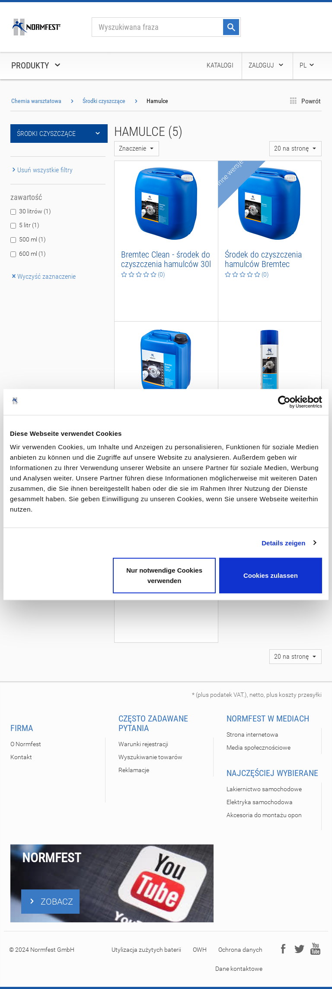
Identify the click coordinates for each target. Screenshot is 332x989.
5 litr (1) (29, 225)
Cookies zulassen (270, 575)
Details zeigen (283, 542)
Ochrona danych (240, 949)
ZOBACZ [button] (50, 901)
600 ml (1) (32, 253)
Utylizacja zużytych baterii (146, 949)
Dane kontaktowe (238, 968)
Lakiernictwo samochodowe (264, 789)
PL (307, 65)
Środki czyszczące (104, 100)
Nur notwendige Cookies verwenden (164, 575)
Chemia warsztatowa (36, 100)
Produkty (36, 65)
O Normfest (25, 744)
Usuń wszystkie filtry (41, 170)
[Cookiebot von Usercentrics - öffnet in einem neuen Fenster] (284, 401)
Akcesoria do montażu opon (264, 815)
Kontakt (21, 757)
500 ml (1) (32, 239)
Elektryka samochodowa (260, 802)
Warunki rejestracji (143, 744)
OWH (200, 949)
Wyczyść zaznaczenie (43, 276)
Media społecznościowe (258, 747)
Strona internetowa (252, 734)
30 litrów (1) (35, 211)
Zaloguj (266, 65)
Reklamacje (133, 770)
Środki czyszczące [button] (59, 133)
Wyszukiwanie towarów (150, 757)
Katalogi (220, 65)
